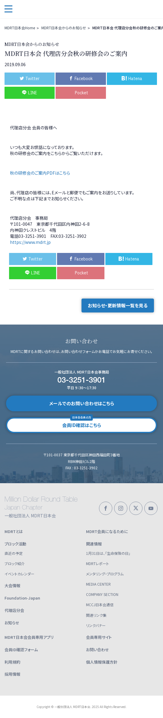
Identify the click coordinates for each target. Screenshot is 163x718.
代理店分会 (14, 610)
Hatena (132, 78)
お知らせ (12, 623)
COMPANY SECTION (102, 594)
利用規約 (12, 662)
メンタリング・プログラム (104, 573)
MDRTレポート (97, 563)
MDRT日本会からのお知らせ (63, 27)
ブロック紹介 (15, 563)
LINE (29, 92)
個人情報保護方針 (101, 662)
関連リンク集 (96, 615)
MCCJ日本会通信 (99, 604)
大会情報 (12, 585)
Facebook (81, 78)
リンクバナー (96, 625)
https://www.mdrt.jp (30, 242)
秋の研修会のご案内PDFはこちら (40, 173)
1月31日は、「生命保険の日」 (108, 553)
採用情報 (12, 674)
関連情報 (94, 544)
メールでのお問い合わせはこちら (81, 403)
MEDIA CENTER (98, 584)
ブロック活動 (15, 544)
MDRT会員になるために (107, 531)
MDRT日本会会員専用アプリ (29, 637)
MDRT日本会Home (20, 27)
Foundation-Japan (22, 598)
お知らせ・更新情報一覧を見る (118, 305)
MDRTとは (14, 531)
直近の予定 (14, 553)
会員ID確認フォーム (21, 649)
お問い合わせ (97, 649)
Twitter (30, 78)
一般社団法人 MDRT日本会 (48, 9)
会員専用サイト (99, 637)
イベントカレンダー (19, 573)
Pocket (81, 92)
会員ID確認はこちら (81, 422)
